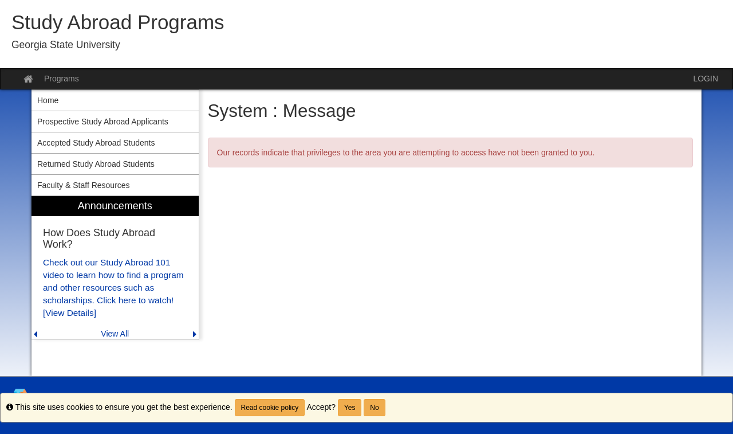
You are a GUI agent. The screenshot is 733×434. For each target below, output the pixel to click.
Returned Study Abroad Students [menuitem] (96, 164)
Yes (350, 408)
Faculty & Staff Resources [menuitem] (83, 185)
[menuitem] (115, 268)
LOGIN (705, 78)
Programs (61, 78)
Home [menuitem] (47, 100)
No (374, 408)
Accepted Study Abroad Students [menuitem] (96, 142)
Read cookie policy (270, 408)
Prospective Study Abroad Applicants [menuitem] (102, 121)
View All (115, 333)
